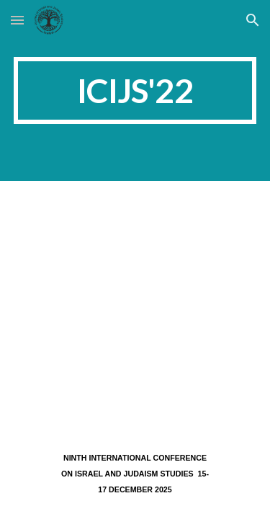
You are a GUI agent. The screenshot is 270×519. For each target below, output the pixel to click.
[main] (135, 90)
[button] (17, 20)
